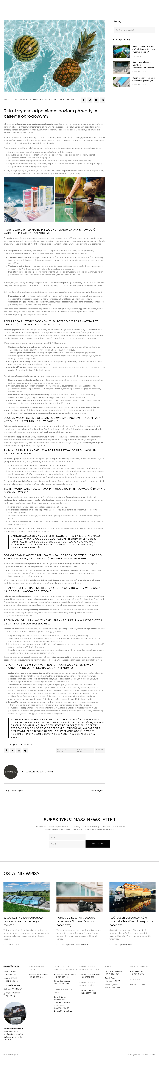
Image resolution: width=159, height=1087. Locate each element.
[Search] (113, 28)
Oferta (54, 6)
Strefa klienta (73, 6)
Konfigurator (125, 6)
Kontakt (106, 6)
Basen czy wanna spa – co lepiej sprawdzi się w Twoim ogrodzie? (143, 45)
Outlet (91, 6)
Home (6, 100)
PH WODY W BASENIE (62, 750)
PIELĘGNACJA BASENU (81, 750)
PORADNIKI (99, 750)
